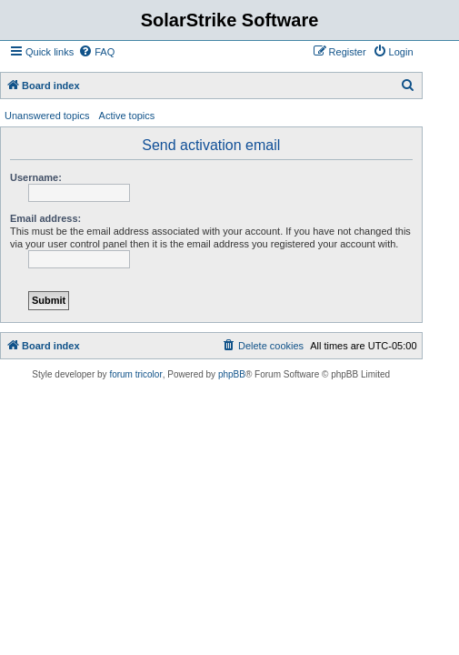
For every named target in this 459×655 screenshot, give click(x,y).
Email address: (45, 218)
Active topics (127, 115)
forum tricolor (135, 374)
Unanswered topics (47, 115)
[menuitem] (96, 52)
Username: (36, 177)
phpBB (231, 374)
